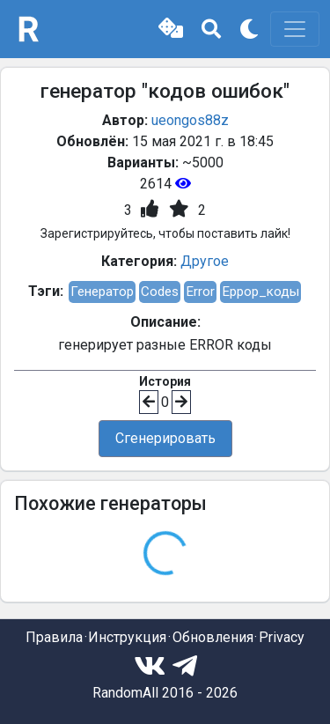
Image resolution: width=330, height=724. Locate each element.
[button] (170, 29)
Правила (54, 637)
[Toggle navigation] (294, 29)
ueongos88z (190, 120)
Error (200, 291)
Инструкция (127, 637)
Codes (160, 291)
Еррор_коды (260, 291)
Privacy (281, 637)
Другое (204, 261)
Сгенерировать (165, 438)
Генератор (102, 291)
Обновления (212, 637)
